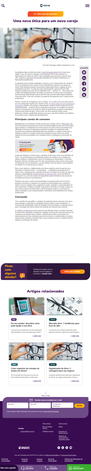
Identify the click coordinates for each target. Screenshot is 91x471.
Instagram (66, 447)
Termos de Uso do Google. (68, 455)
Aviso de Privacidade (51, 411)
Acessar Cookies (39, 460)
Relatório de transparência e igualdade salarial (64, 437)
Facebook (58, 447)
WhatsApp (65, 124)
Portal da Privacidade (6, 460)
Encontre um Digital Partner (63, 432)
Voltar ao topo (45, 395)
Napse (61, 427)
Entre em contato (72, 271)
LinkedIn (62, 447)
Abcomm (30, 78)
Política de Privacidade (51, 455)
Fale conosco (46, 424)
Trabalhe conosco (47, 431)
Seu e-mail (33, 404)
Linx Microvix (27, 210)
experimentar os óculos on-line (46, 174)
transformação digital (50, 72)
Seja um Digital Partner (47, 427)
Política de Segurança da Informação (74, 460)
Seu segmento (57, 404)
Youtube (70, 447)
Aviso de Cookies (25, 460)
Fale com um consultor (47, 14)
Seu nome (11, 404)
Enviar (79, 405)
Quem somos (63, 424)
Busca (3, 5)
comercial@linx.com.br (27, 431)
